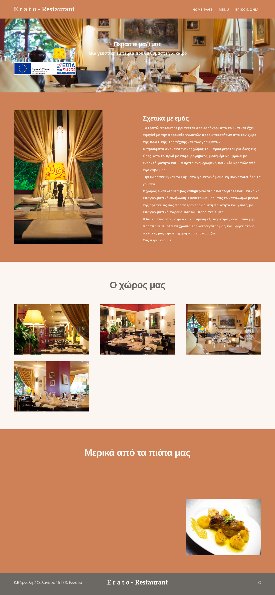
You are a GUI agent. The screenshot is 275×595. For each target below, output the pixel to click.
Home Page (203, 9)
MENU (224, 9)
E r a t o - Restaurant (44, 9)
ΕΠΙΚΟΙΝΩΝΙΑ (247, 9)
